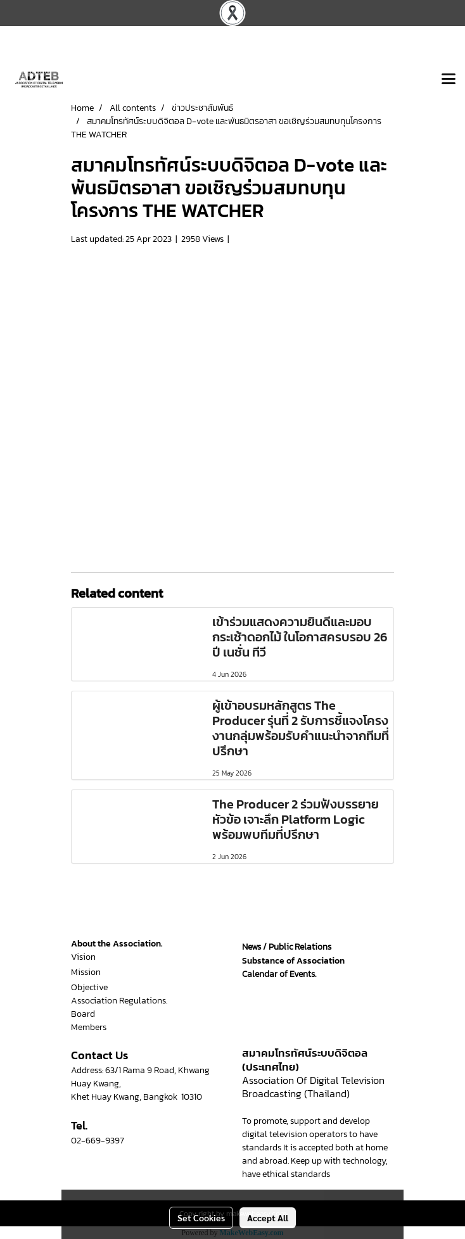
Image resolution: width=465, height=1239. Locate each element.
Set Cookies (201, 1217)
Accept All (267, 1217)
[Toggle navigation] (448, 80)
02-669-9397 (97, 1140)
